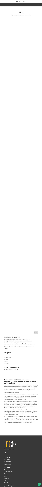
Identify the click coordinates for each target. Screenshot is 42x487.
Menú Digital (7, 463)
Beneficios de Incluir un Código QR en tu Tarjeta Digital (15, 343)
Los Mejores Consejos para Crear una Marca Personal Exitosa (16, 339)
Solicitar (18, 1)
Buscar (35, 332)
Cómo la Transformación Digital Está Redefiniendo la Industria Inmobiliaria (19, 345)
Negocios (6, 361)
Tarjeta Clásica (7, 459)
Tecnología (6, 363)
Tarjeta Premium (7, 461)
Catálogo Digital (7, 464)
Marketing (6, 359)
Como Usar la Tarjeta (8, 471)
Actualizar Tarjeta (8, 469)
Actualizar (23, 1)
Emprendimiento (7, 357)
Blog (5, 473)
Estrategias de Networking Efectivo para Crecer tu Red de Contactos (18, 341)
